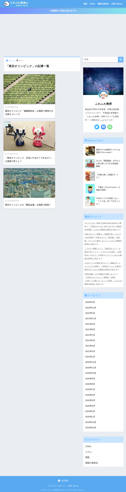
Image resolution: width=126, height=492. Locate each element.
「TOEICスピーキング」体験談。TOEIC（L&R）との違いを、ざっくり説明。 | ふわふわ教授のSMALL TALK (103, 279)
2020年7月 (90, 388)
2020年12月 (90, 361)
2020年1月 (90, 416)
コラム (88, 451)
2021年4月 (90, 344)
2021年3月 (90, 350)
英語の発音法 (103, 4)
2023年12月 (90, 306)
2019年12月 (90, 421)
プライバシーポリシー (56, 485)
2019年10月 (90, 427)
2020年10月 (90, 372)
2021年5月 (90, 339)
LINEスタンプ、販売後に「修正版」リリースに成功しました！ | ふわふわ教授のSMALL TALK (103, 240)
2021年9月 (90, 322)
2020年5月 (90, 399)
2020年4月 (90, 405)
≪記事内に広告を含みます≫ (63, 11)
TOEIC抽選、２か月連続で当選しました (100, 273)
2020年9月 (90, 377)
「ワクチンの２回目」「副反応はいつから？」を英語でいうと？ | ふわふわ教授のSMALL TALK (103, 254)
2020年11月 (90, 366)
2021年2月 (90, 356)
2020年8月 (90, 383)
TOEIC (92, 4)
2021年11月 (90, 317)
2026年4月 (90, 301)
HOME (63, 480)
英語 (85, 4)
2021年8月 (90, 328)
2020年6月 (90, 394)
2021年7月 (90, 334)
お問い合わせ (116, 4)
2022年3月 (90, 312)
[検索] (120, 59)
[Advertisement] (63, 35)
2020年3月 (90, 410)
